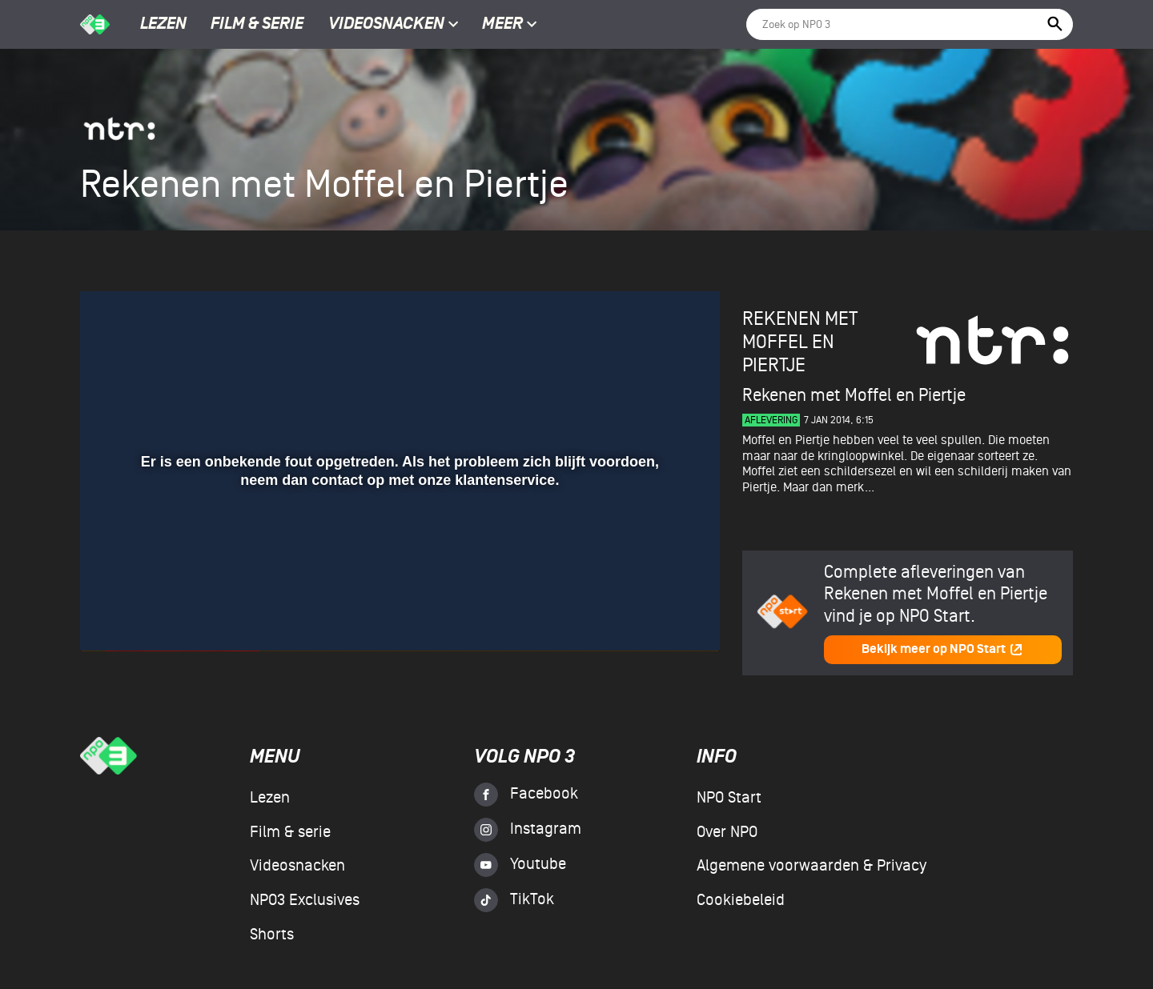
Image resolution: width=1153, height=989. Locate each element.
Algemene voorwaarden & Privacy (811, 866)
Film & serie (257, 24)
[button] (111, 616)
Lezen (163, 24)
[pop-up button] (655, 616)
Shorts (272, 934)
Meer (509, 24)
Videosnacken (386, 24)
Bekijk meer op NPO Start (942, 649)
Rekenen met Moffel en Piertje (800, 342)
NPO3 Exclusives (305, 900)
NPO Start (729, 798)
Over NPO (727, 832)
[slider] (398, 583)
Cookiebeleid (741, 900)
